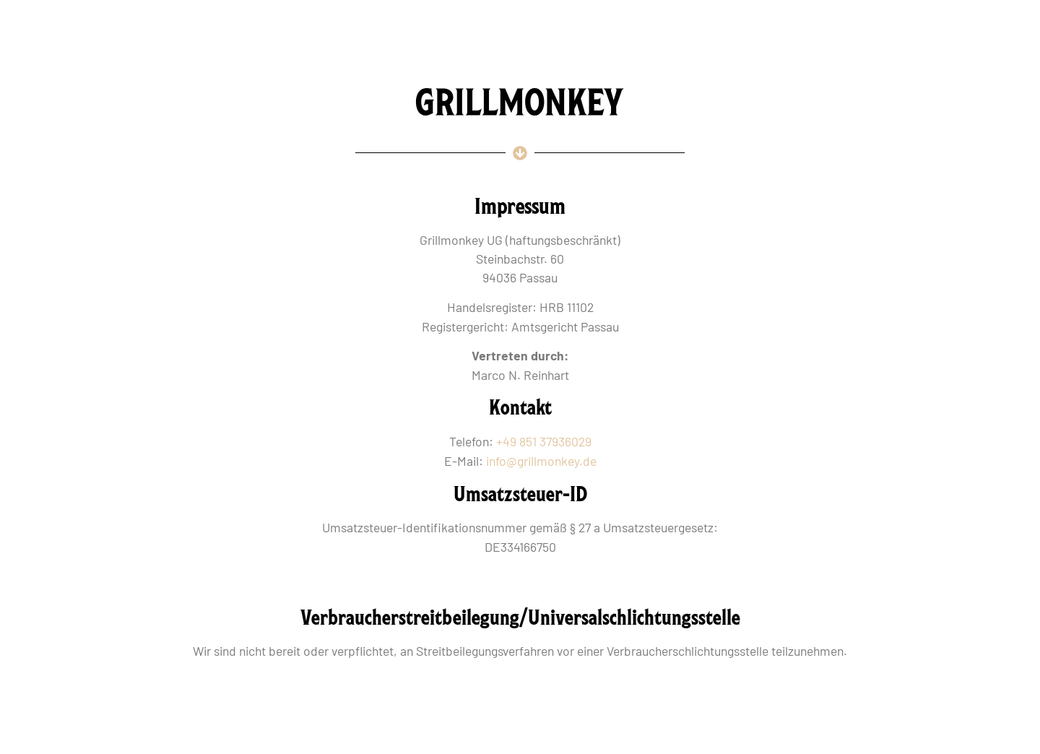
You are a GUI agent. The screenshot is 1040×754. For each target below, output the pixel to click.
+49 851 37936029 (544, 441)
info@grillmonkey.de (541, 461)
